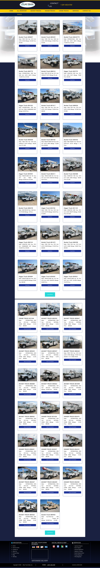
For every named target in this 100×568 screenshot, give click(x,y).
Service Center (16, 547)
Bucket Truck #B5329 (48, 37)
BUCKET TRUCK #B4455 (49, 482)
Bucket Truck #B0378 (26, 208)
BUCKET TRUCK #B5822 (49, 384)
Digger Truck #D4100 (26, 105)
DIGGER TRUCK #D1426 (49, 416)
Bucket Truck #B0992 (48, 515)
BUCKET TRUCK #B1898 (72, 384)
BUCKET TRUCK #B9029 (27, 351)
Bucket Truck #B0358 (71, 242)
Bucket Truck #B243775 (72, 37)
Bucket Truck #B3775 (26, 71)
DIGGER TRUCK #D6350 (71, 482)
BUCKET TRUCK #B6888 (27, 384)
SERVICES (76, 10)
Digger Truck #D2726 (48, 208)
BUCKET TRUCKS (36, 10)
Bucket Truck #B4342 (71, 140)
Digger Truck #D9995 (48, 276)
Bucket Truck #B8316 (48, 71)
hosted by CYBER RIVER (77, 564)
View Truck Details (27, 329)
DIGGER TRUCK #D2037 (49, 449)
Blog (14, 554)
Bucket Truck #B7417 (48, 105)
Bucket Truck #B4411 (48, 174)
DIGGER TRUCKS (50, 10)
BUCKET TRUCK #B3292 (49, 318)
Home (14, 546)
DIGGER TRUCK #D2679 (71, 416)
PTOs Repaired (78, 556)
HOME (11, 10)
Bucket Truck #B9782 (48, 140)
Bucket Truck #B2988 (71, 174)
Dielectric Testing (78, 551)
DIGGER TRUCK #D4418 (71, 449)
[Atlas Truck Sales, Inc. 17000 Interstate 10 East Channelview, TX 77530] (60, 554)
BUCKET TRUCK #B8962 (27, 416)
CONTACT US (86, 10)
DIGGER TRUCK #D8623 (26, 449)
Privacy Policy (16, 553)
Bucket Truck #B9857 (26, 37)
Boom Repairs (78, 547)
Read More (27, 45)
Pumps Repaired (78, 555)
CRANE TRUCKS (64, 10)
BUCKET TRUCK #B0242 (72, 351)
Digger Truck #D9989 (26, 276)
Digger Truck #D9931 (71, 276)
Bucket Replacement (79, 553)
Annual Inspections (79, 549)
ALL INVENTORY (22, 10)
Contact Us (15, 549)
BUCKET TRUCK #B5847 (72, 318)
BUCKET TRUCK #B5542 (27, 515)
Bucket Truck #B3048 (26, 140)
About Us (15, 551)
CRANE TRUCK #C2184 (26, 318)
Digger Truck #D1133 (71, 208)
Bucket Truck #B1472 (48, 242)
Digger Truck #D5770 (71, 71)
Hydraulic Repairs (79, 546)
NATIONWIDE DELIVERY (40, 561)
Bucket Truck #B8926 (71, 105)
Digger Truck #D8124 (26, 242)
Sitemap (14, 556)
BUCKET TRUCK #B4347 (27, 482)
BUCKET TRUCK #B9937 (49, 351)
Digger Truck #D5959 (26, 174)
